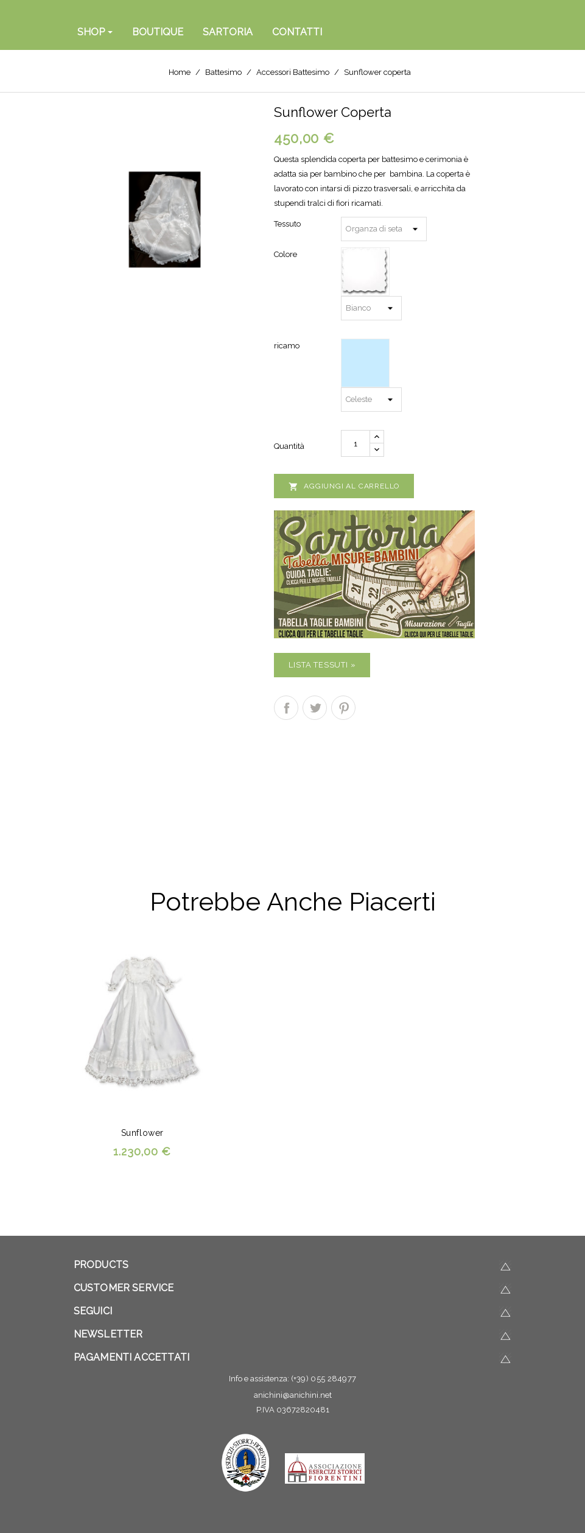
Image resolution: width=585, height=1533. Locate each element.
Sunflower (142, 1133)
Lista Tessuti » (322, 664)
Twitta (314, 707)
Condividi (286, 707)
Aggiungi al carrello (344, 487)
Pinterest (343, 707)
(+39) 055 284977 (324, 1378)
